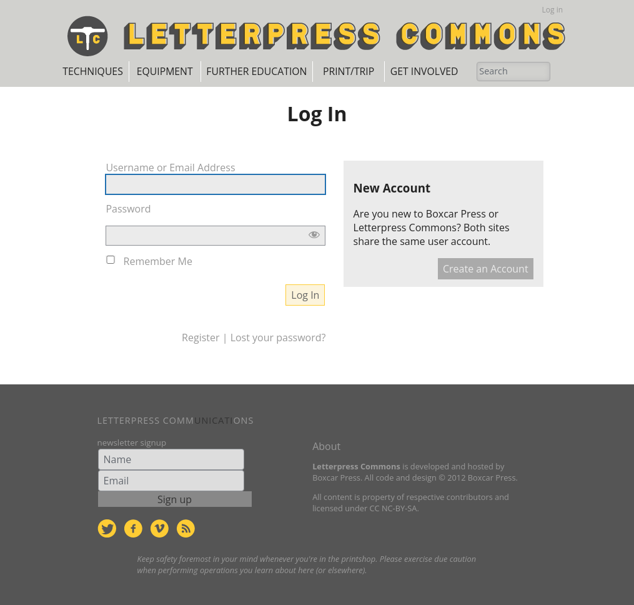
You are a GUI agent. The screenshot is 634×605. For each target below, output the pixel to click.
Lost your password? (278, 337)
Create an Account (485, 269)
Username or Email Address (170, 167)
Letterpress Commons (405, 227)
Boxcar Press (456, 214)
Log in (552, 9)
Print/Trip (369, 71)
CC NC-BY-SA (393, 507)
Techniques (96, 71)
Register (200, 337)
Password (128, 208)
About (326, 445)
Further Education (273, 71)
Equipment (177, 71)
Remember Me (158, 261)
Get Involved (449, 71)
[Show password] (314, 235)
